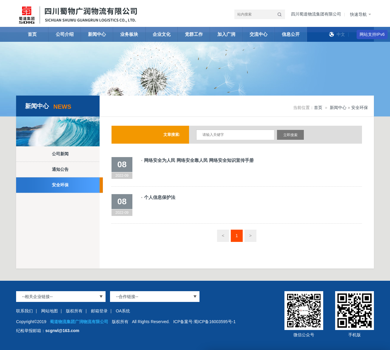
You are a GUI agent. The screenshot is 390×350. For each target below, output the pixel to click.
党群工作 (194, 34)
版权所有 (74, 310)
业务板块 (129, 34)
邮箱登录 (99, 310)
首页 (32, 34)
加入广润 (226, 34)
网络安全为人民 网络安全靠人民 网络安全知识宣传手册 (199, 160)
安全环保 (60, 184)
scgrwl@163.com (62, 330)
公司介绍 (65, 34)
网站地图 (49, 310)
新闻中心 (97, 34)
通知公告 (60, 169)
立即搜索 (290, 135)
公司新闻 (60, 153)
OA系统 (123, 310)
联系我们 (24, 310)
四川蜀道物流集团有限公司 (316, 14)
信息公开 (291, 34)
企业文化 (162, 34)
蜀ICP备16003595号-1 (215, 321)
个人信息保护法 (159, 197)
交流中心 (258, 34)
